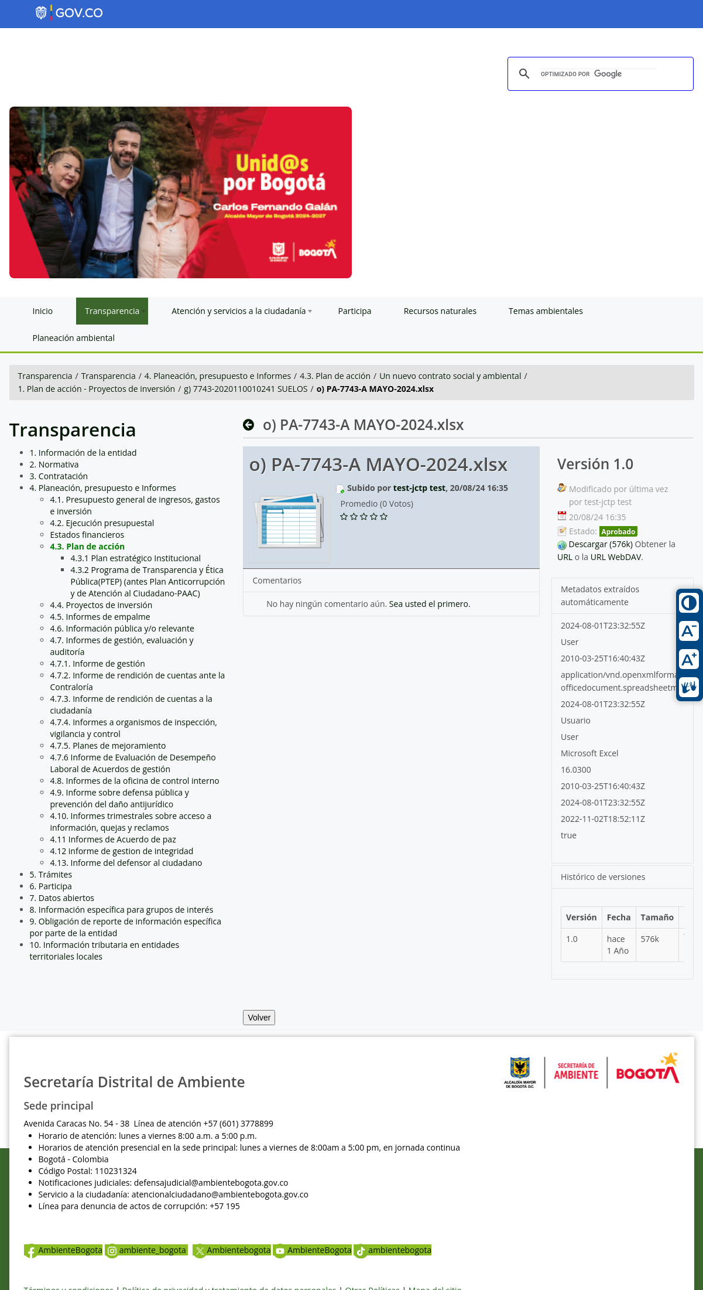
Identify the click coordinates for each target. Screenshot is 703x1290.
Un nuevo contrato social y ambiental (450, 375)
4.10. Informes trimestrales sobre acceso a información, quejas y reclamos (131, 821)
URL (564, 556)
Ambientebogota (232, 1249)
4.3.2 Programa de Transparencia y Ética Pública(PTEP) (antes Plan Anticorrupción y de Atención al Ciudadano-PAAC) (148, 581)
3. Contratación (59, 476)
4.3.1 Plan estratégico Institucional (136, 558)
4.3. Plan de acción (335, 375)
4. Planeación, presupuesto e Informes (218, 375)
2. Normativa (54, 464)
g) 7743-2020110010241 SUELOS (245, 388)
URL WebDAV (616, 556)
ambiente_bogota (146, 1249)
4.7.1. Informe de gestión (97, 663)
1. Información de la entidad (83, 452)
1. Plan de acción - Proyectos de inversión (97, 388)
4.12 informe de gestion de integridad (122, 850)
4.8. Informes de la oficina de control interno (135, 780)
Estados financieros (87, 534)
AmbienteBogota (63, 1249)
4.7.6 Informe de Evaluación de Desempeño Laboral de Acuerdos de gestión (133, 763)
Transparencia (45, 375)
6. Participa (51, 886)
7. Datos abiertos (62, 897)
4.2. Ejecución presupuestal (102, 522)
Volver (259, 1017)
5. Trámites (51, 874)
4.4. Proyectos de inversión (101, 604)
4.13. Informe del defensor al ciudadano (126, 862)
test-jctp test (419, 487)
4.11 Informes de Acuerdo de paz (113, 839)
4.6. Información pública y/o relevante (122, 628)
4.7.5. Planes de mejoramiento (108, 745)
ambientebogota (392, 1249)
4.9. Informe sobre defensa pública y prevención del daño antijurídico (119, 798)
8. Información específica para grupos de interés (122, 909)
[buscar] (599, 74)
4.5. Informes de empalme (100, 616)
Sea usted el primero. (430, 603)
